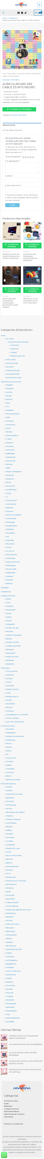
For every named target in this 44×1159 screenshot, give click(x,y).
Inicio (4, 73)
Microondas (10, 985)
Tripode (8, 396)
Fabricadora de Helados (15, 812)
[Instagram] (22, 13)
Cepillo (8, 599)
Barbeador (10, 660)
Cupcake (9, 989)
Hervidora (9, 888)
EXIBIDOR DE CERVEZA (16, 881)
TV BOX (9, 439)
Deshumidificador (13, 1018)
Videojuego (10, 522)
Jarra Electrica (11, 884)
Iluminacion (10, 450)
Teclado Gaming (12, 689)
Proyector (9, 511)
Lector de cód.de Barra (15, 722)
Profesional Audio (13, 370)
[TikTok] (26, 13)
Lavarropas (10, 837)
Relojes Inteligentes (14, 471)
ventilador (5, 587)
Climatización (11, 877)
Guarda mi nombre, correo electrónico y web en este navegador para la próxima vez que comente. (21, 197)
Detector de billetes (13, 515)
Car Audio (9, 339)
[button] (3, 13)
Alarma (8, 482)
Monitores (10, 711)
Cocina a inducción (13, 971)
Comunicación (11, 500)
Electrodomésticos (8, 784)
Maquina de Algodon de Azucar (18, 910)
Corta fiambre (11, 823)
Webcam (9, 707)
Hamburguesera (12, 866)
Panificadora (10, 913)
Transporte (10, 475)
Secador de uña (12, 628)
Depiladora (10, 664)
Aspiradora (10, 798)
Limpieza (9, 816)
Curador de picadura (14, 635)
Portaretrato (10, 558)
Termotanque (11, 805)
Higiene (9, 617)
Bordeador (10, 1000)
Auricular (9, 678)
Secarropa (10, 801)
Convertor (9, 761)
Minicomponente (12, 374)
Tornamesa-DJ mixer (14, 378)
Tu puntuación (13, 156)
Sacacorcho (10, 486)
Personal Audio (12, 363)
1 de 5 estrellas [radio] (23, 157)
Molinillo (9, 978)
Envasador (10, 967)
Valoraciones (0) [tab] (8, 125)
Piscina (8, 743)
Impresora (10, 479)
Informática (5, 668)
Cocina (8, 852)
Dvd (7, 536)
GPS (7, 406)
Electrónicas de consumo (11, 382)
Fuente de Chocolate (14, 794)
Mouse (8, 493)
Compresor (14, 345)
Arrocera (9, 920)
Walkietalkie (10, 453)
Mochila (9, 700)
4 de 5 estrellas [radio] (31, 157)
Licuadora (9, 841)
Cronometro (10, 425)
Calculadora (10, 533)
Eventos (9, 392)
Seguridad (10, 540)
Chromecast (10, 461)
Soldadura (9, 410)
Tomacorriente (11, 555)
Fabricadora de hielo (14, 949)
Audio (3, 335)
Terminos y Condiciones (13, 1124)
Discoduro (10, 446)
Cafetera (9, 938)
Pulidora (13, 352)
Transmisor (14, 349)
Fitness (8, 613)
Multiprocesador (12, 902)
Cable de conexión (13, 779)
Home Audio (11, 359)
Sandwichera (11, 975)
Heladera (9, 942)
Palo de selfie (11, 569)
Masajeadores (11, 526)
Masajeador (10, 624)
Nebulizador (10, 653)
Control (8, 682)
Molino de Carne (12, 924)
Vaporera (9, 859)
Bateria (8, 776)
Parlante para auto (17, 356)
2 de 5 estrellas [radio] (26, 157)
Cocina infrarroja (12, 906)
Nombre (9, 176)
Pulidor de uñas (12, 657)
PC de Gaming (11, 671)
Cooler (8, 693)
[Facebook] (18, 13)
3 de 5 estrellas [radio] (28, 157)
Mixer (8, 1014)
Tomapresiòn (11, 610)
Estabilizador (11, 733)
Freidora (9, 787)
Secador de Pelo (12, 642)
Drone (8, 428)
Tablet (8, 468)
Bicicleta (9, 399)
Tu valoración (12, 161)
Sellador (9, 765)
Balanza (9, 639)
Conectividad (11, 518)
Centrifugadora (11, 960)
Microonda (10, 895)
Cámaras (9, 432)
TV (7, 497)
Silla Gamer (10, 544)
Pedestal (9, 576)
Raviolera (9, 870)
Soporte (9, 747)
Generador (10, 686)
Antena (8, 751)
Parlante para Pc (12, 696)
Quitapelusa (10, 740)
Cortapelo (9, 606)
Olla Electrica (11, 946)
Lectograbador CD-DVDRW (17, 715)
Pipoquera (10, 928)
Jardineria (9, 508)
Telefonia (9, 583)
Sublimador (10, 1007)
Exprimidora (10, 931)
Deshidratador (11, 1011)
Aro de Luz (10, 551)
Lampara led (10, 457)
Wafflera (9, 830)
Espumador (10, 899)
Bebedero (10, 917)
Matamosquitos (12, 435)
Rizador (9, 621)
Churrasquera (11, 1003)
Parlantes (9, 580)
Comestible (10, 769)
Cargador (9, 385)
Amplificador (10, 573)
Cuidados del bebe (13, 646)
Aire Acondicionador (14, 855)
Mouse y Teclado (12, 718)
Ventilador (10, 388)
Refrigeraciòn (11, 964)
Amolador (9, 834)
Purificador (10, 956)
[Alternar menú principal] (40, 5)
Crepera (9, 953)
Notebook (10, 675)
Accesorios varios (8, 726)
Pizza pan (9, 993)
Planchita (9, 631)
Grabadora (10, 529)
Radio (8, 417)
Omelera (9, 790)
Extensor (9, 464)
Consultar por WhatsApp (19, 109)
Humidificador (11, 490)
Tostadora (9, 982)
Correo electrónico (13, 185)
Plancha (9, 808)
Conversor (10, 772)
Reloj (8, 403)
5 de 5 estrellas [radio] (33, 157)
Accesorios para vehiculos (18, 342)
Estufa (8, 892)
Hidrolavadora (11, 935)
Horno (8, 873)
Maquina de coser (13, 848)
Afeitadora (10, 649)
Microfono (10, 421)
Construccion (11, 758)
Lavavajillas (10, 1021)
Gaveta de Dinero (13, 562)
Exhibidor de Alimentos (15, 736)
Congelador (10, 845)
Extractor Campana (13, 819)
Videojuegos (11, 565)
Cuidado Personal (8, 596)
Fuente (8, 547)
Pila (7, 754)
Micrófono (10, 367)
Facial (8, 602)
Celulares (9, 443)
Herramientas (11, 504)
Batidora (9, 827)
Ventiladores (6, 592)
